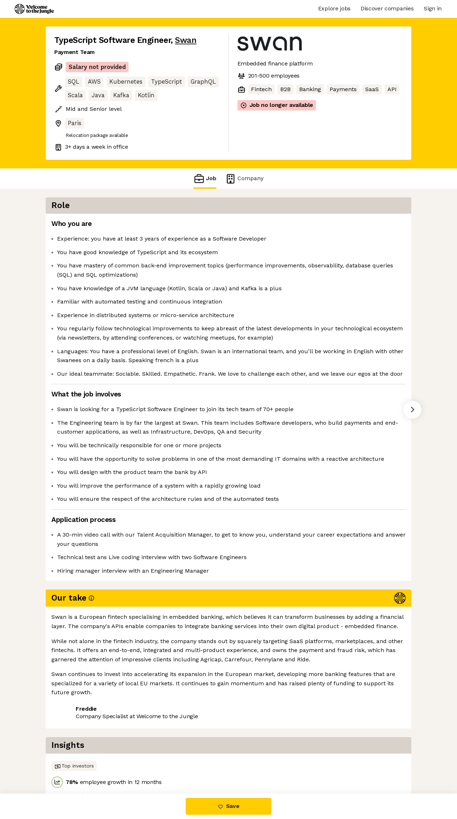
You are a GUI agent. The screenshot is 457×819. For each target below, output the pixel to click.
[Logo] (34, 9)
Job (205, 178)
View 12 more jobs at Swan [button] (141, 763)
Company (244, 178)
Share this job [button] (73, 763)
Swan (185, 40)
